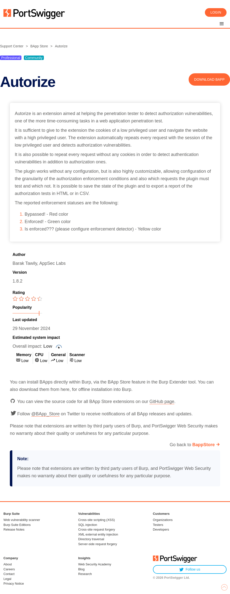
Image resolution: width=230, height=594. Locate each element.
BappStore (203, 444)
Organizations (163, 520)
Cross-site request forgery (96, 529)
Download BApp (209, 79)
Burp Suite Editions (17, 525)
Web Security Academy (94, 564)
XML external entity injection (98, 534)
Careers (9, 569)
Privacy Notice (13, 583)
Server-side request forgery (97, 544)
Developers (161, 529)
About (7, 564)
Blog (81, 569)
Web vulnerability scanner (21, 520)
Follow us (189, 569)
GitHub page (161, 401)
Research (85, 574)
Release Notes (13, 529)
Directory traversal (91, 539)
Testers (158, 525)
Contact (9, 574)
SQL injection (87, 525)
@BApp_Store (45, 413)
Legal (7, 579)
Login (215, 12)
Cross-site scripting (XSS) (96, 520)
